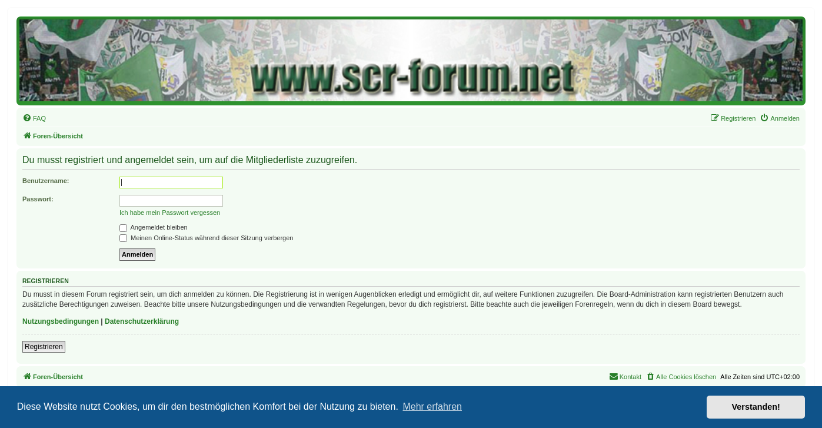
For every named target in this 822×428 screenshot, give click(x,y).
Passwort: (38, 199)
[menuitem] (34, 118)
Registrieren (44, 347)
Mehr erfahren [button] (432, 407)
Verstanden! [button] (756, 407)
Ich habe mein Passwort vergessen (169, 212)
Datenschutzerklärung (142, 321)
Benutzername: (45, 180)
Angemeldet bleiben (153, 227)
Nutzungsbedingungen (60, 321)
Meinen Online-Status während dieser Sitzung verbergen (206, 237)
